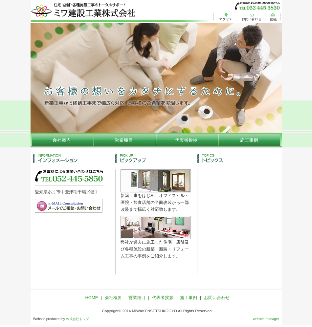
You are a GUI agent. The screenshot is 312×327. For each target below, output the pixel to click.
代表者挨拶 (188, 140)
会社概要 (63, 140)
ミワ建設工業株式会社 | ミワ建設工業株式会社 (120, 11)
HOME (273, 16)
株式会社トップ (77, 319)
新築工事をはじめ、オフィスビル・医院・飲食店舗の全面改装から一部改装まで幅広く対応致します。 (156, 200)
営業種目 (126, 140)
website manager (266, 319)
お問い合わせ (251, 16)
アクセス (224, 16)
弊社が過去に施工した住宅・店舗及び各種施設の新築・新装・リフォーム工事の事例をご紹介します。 (156, 246)
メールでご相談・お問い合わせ (69, 206)
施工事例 (250, 140)
